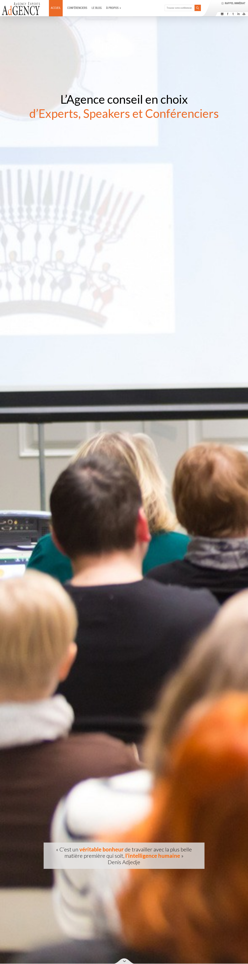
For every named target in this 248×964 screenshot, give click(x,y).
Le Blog (97, 8)
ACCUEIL (56, 8)
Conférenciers (77, 8)
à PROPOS (113, 8)
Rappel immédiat (235, 3)
